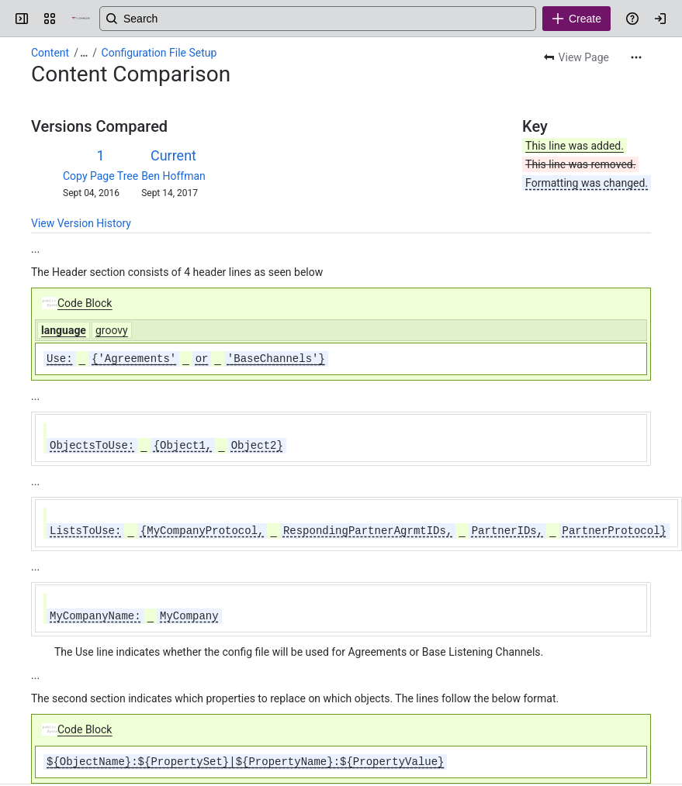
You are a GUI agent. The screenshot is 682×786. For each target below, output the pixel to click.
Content (50, 53)
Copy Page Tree (100, 176)
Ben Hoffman (173, 176)
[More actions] (636, 57)
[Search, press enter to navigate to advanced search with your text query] (351, 18)
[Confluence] (80, 18)
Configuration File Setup (159, 53)
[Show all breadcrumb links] (84, 52)
